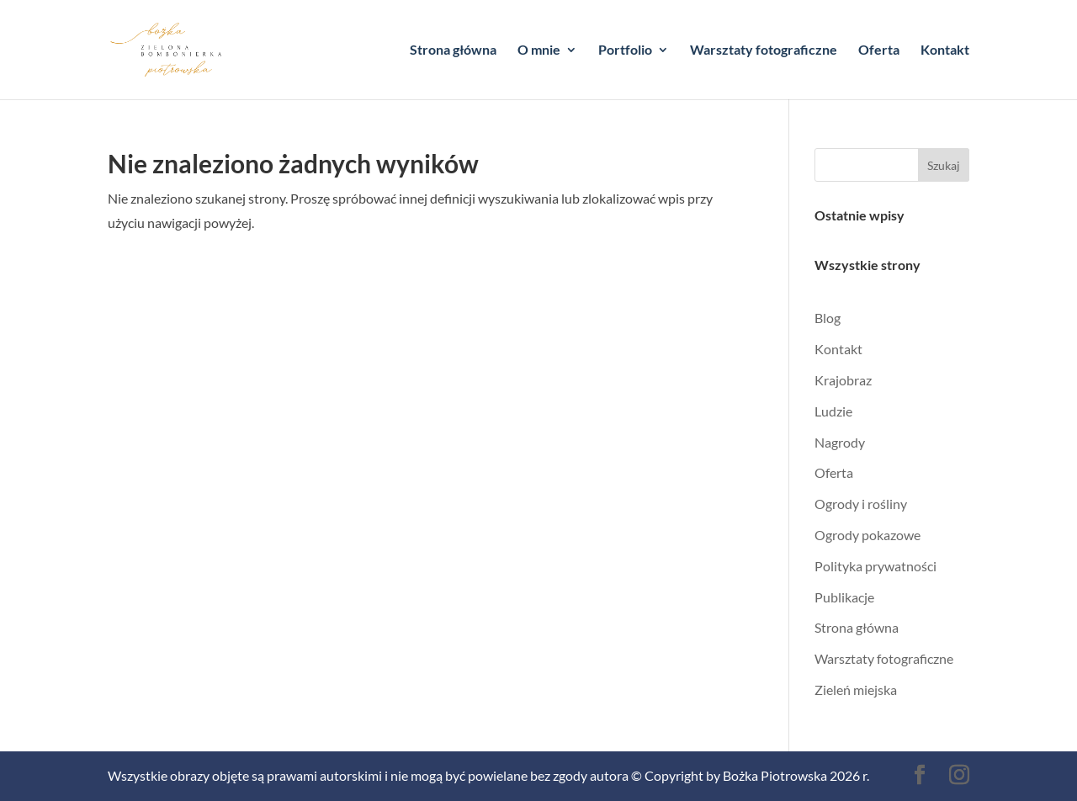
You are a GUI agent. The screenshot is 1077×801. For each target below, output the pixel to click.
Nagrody (839, 442)
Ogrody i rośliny (860, 504)
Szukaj (943, 165)
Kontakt (944, 50)
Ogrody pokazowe (867, 535)
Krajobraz (843, 380)
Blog (827, 318)
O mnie (538, 50)
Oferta (878, 50)
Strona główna (453, 50)
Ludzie (833, 411)
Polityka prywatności (875, 566)
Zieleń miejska (855, 690)
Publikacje (844, 597)
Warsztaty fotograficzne (763, 50)
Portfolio (625, 50)
